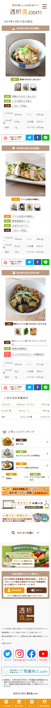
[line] (45, 138)
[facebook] (37, 138)
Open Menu (44, 6)
